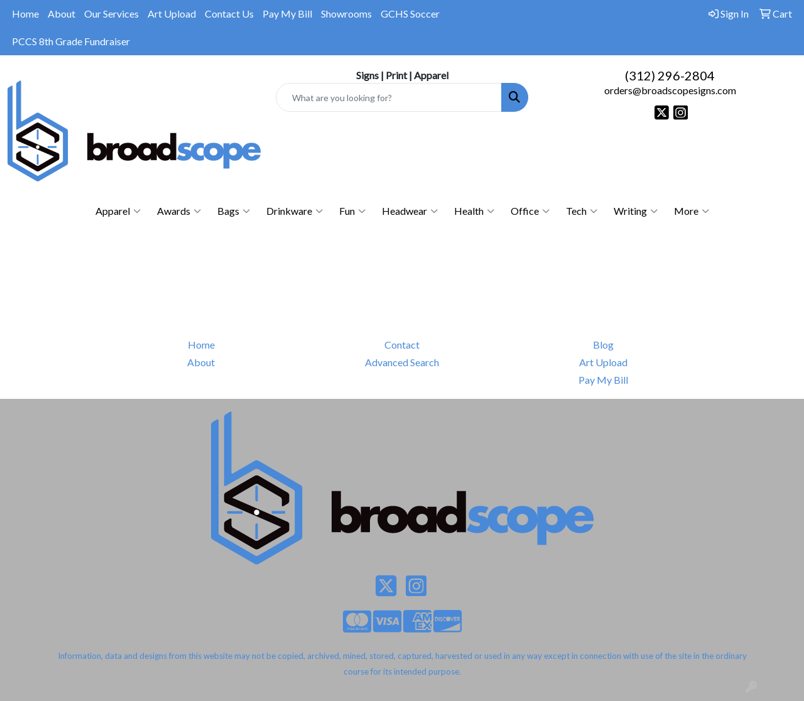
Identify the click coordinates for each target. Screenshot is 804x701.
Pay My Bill (287, 13)
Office (530, 211)
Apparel (118, 211)
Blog (603, 344)
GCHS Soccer (410, 13)
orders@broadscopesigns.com (670, 90)
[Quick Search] (389, 97)
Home (25, 13)
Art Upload (172, 13)
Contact (402, 344)
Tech (581, 211)
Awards (179, 211)
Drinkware (294, 211)
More (691, 211)
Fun (352, 211)
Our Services (111, 13)
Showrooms (346, 13)
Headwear (410, 211)
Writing (636, 211)
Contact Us (229, 13)
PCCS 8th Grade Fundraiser (71, 41)
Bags (233, 211)
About (61, 13)
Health (474, 211)
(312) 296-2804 (670, 75)
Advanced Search (402, 362)
